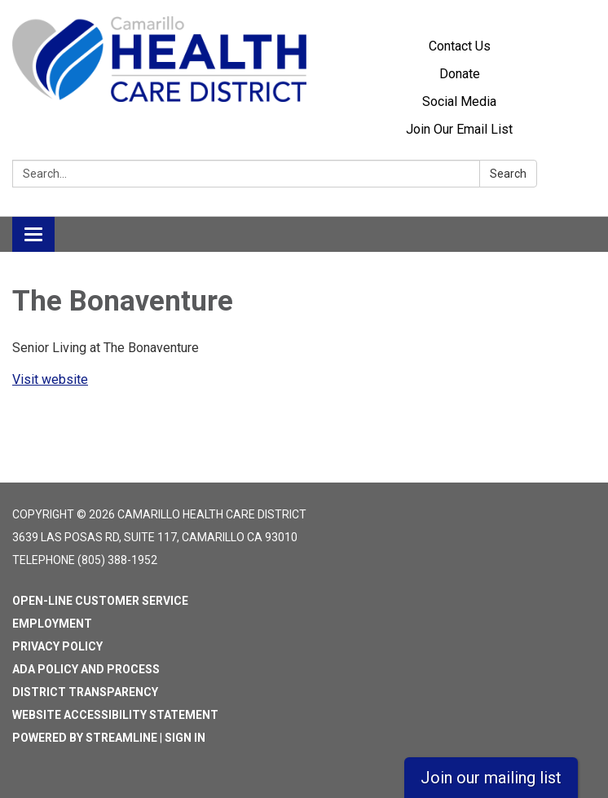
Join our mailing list (491, 777)
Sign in (185, 737)
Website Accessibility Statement (115, 714)
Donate (459, 74)
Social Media (459, 101)
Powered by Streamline (84, 737)
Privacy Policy (57, 646)
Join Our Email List (459, 129)
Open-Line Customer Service (100, 600)
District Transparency (85, 692)
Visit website (50, 379)
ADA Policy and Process (86, 669)
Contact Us (460, 46)
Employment (52, 623)
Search (508, 173)
